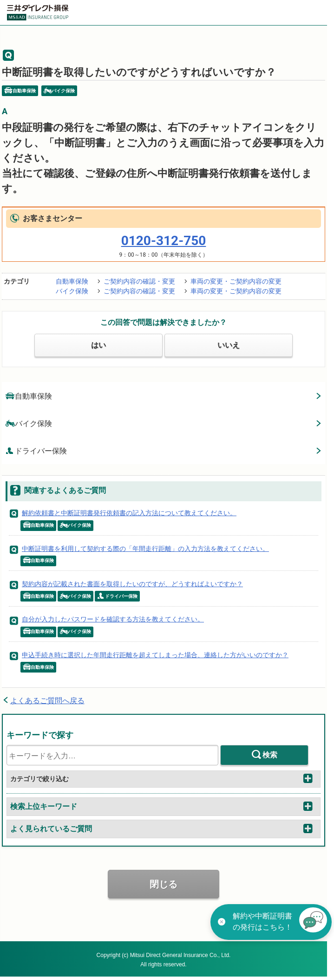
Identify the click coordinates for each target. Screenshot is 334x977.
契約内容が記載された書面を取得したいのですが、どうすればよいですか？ (132, 584)
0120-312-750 (163, 240)
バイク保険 (72, 291)
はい (98, 345)
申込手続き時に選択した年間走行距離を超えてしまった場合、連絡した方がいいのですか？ (155, 655)
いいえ (228, 345)
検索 (269, 755)
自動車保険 (72, 281)
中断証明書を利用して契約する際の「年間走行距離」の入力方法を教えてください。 (145, 548)
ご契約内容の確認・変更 (139, 281)
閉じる (163, 884)
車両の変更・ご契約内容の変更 (236, 281)
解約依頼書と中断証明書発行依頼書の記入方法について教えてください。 (129, 513)
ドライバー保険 (36, 450)
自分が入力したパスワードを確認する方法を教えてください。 (113, 619)
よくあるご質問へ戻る (47, 700)
